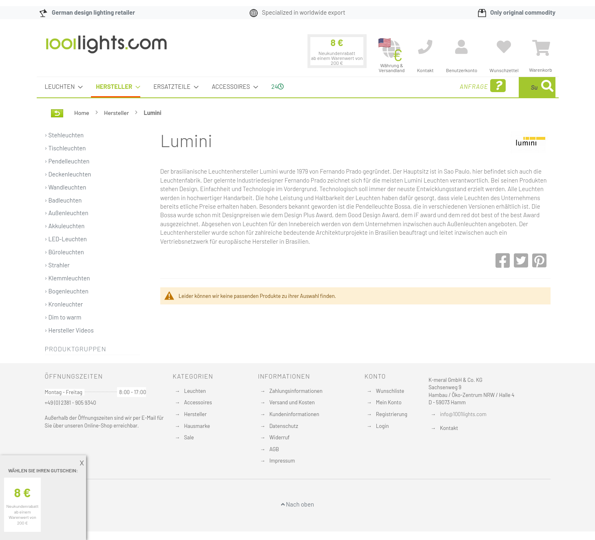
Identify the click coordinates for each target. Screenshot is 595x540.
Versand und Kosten (291, 402)
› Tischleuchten (65, 148)
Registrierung (391, 414)
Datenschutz (283, 426)
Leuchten (195, 391)
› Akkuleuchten (65, 225)
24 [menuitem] (277, 86)
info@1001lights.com (463, 414)
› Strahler (57, 265)
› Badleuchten (63, 200)
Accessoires (198, 402)
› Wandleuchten (65, 187)
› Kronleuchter (64, 304)
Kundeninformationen (294, 414)
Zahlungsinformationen (295, 391)
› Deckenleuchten (68, 174)
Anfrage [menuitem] (417, 86)
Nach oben (297, 504)
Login (382, 426)
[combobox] (496, 87)
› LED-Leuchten (66, 238)
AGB (274, 449)
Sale (189, 437)
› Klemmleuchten (67, 278)
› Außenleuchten (66, 212)
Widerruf (279, 437)
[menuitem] (61, 86)
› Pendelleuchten (67, 161)
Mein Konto (389, 402)
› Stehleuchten (64, 135)
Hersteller (117, 112)
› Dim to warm (63, 317)
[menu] (298, 87)
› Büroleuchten (64, 252)
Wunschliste (390, 391)
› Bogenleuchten (66, 291)
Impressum (282, 460)
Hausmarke (197, 426)
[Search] (547, 87)
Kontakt (449, 428)
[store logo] (106, 48)
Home (82, 112)
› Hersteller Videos (69, 330)
